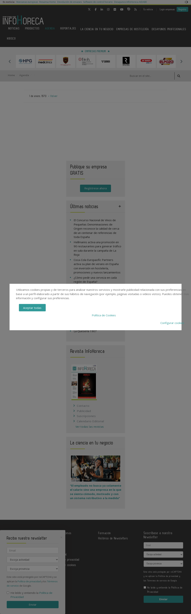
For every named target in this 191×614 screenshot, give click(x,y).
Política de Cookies (104, 315)
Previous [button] (10, 61)
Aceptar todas (32, 307)
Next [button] (181, 61)
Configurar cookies (172, 323)
